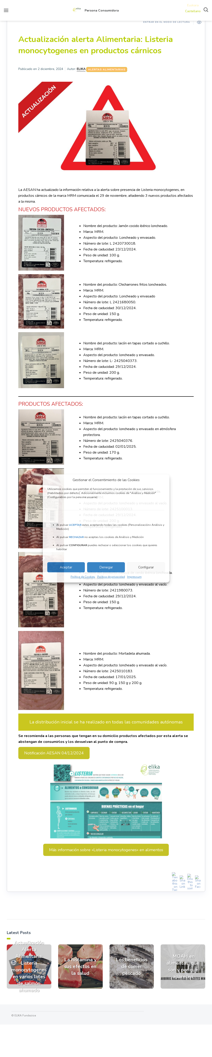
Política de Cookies (83, 577)
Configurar (146, 567)
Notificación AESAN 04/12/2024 (54, 753)
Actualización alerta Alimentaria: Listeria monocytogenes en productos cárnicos (95, 45)
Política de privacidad (111, 577)
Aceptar (66, 567)
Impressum (134, 577)
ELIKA (81, 69)
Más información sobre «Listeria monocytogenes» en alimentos (106, 850)
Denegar (106, 567)
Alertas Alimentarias (106, 69)
